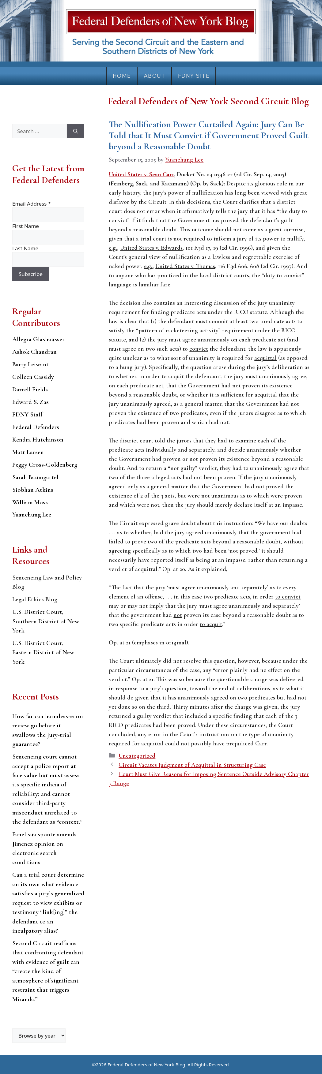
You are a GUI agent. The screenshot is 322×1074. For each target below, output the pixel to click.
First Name (25, 225)
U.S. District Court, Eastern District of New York (43, 652)
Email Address (31, 203)
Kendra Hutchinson (37, 439)
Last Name (25, 248)
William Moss (30, 502)
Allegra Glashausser (38, 339)
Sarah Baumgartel (35, 477)
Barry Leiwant (30, 364)
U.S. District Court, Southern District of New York (45, 621)
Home (122, 75)
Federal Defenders (35, 427)
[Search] (75, 131)
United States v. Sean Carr (141, 174)
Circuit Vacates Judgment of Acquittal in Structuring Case (192, 765)
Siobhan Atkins (32, 490)
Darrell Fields (30, 389)
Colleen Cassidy (33, 377)
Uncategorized (137, 755)
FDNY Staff (27, 414)
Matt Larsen (28, 452)
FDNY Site (193, 75)
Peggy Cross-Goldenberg (44, 464)
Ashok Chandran (34, 352)
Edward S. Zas (30, 402)
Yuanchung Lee (31, 514)
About (154, 75)
